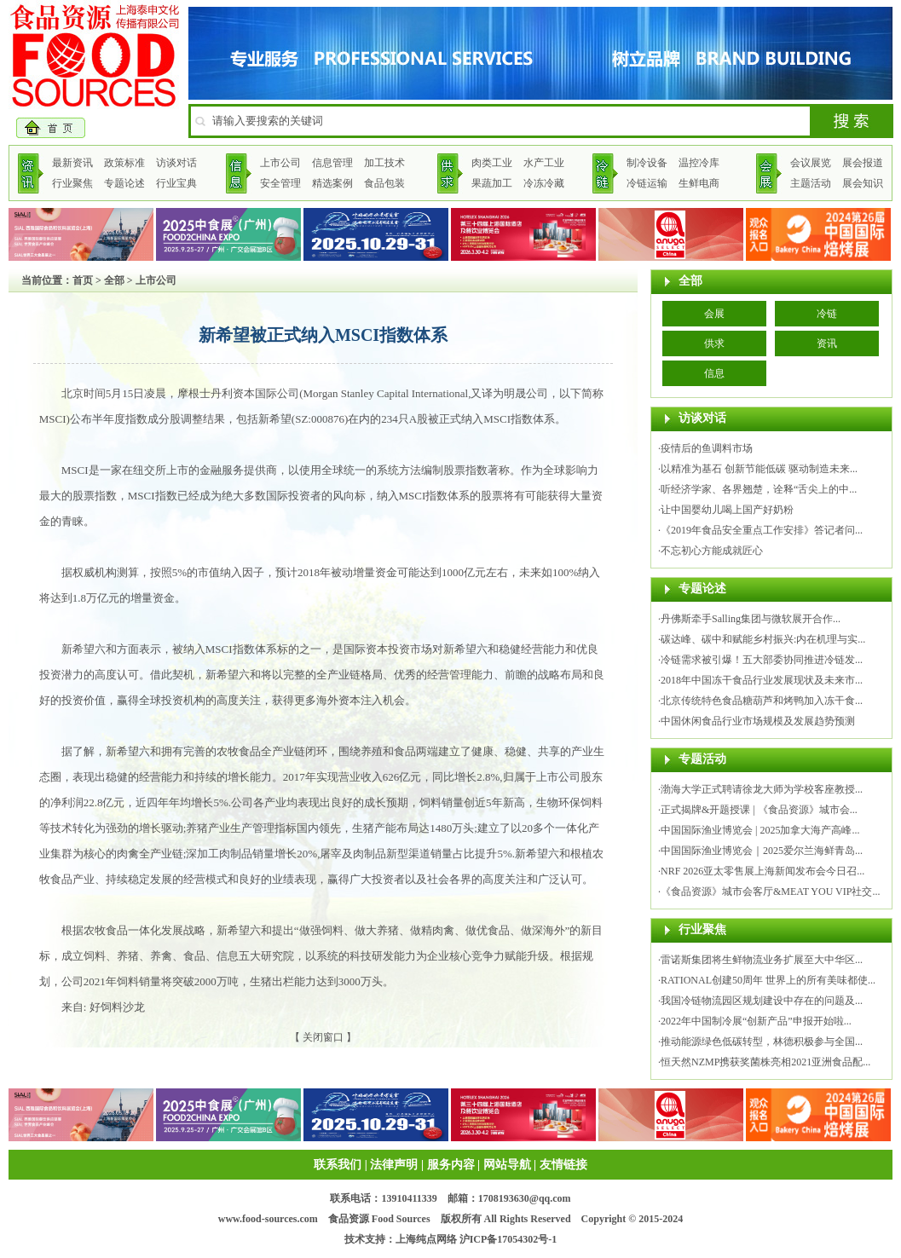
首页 (82, 280)
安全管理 (280, 183)
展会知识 (862, 183)
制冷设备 (647, 163)
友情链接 (563, 1164)
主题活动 (810, 183)
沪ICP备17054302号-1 (508, 1239)
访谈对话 (176, 163)
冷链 (827, 314)
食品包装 (384, 183)
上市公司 (280, 163)
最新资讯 (72, 163)
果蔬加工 (491, 183)
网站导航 (507, 1164)
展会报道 (862, 163)
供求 (714, 343)
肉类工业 (491, 163)
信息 (714, 373)
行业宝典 (176, 183)
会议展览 (810, 163)
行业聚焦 (72, 183)
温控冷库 (699, 163)
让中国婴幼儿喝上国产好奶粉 (727, 510)
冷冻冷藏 (543, 183)
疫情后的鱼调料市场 (707, 448)
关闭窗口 (323, 1037)
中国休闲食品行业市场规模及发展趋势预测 (758, 721)
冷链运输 (647, 183)
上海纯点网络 (426, 1239)
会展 (714, 314)
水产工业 (543, 163)
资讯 (827, 343)
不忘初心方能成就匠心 (712, 551)
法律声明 (394, 1164)
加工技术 (384, 163)
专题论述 (124, 183)
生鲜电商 (699, 183)
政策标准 (124, 163)
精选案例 (332, 183)
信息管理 (332, 163)
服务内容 (451, 1164)
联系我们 (337, 1164)
